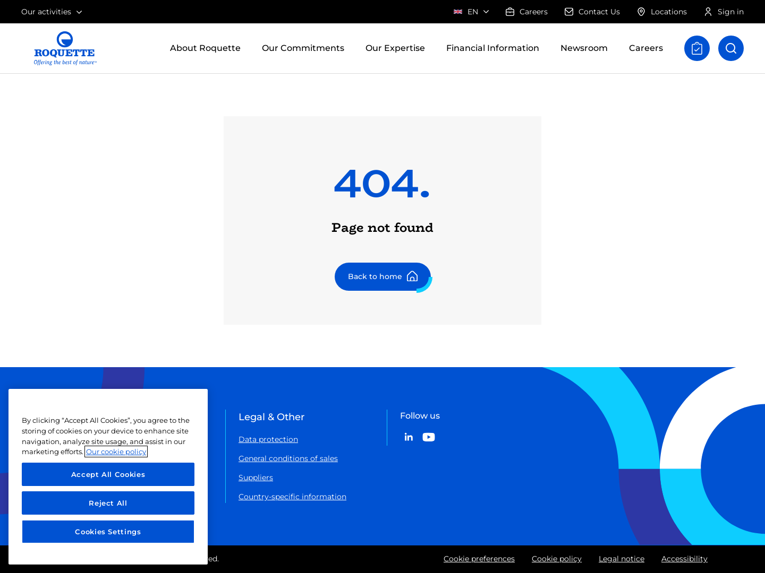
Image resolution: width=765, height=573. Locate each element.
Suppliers (256, 477)
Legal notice (621, 558)
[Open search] (731, 48)
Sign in (724, 11)
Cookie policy (557, 558)
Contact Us (592, 11)
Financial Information (492, 48)
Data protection (268, 439)
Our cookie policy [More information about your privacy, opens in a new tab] (116, 451)
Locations (662, 11)
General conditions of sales (288, 458)
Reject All (108, 503)
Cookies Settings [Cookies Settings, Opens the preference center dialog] (108, 531)
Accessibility (684, 558)
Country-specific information (292, 496)
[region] (108, 477)
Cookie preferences (479, 558)
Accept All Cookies (108, 474)
